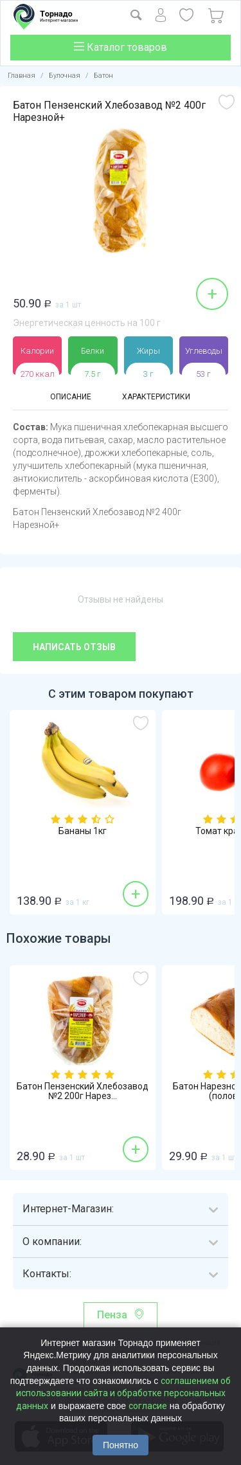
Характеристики (156, 396)
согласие (148, 1406)
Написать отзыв (74, 647)
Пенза (112, 1315)
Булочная (64, 75)
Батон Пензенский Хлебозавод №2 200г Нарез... (82, 1091)
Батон (103, 75)
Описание (70, 396)
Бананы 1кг (82, 831)
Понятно (120, 1445)
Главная (21, 75)
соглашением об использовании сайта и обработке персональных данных (123, 1393)
